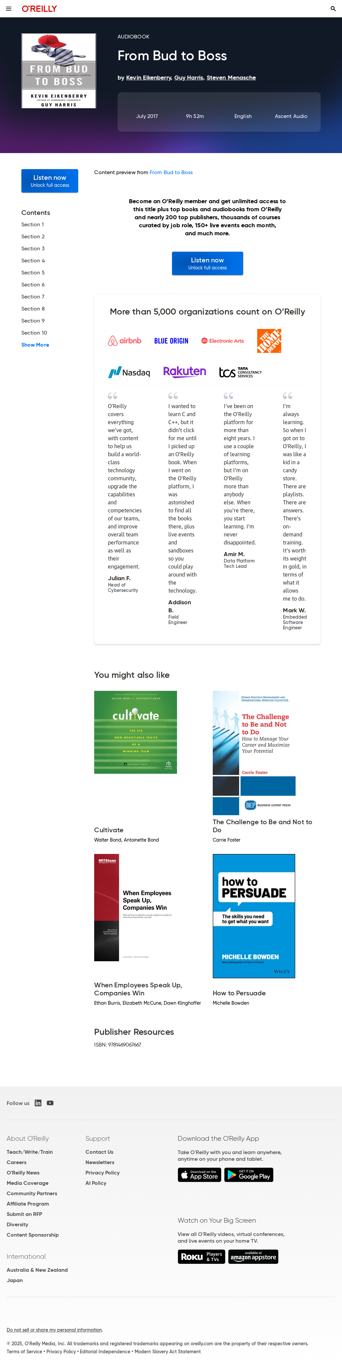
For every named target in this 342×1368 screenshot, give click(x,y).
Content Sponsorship (33, 1234)
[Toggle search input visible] (333, 9)
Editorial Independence (105, 1352)
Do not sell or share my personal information (54, 1330)
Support (98, 1138)
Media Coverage (27, 1183)
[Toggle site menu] (9, 9)
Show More (35, 345)
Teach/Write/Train (30, 1151)
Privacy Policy (103, 1172)
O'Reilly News (23, 1172)
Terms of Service (24, 1352)
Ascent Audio (291, 116)
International (26, 1256)
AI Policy (96, 1183)
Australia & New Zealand (37, 1269)
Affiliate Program (28, 1203)
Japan (15, 1280)
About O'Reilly (28, 1138)
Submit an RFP (24, 1214)
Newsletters (100, 1162)
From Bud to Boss (171, 172)
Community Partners (32, 1193)
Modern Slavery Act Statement (168, 1352)
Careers (16, 1162)
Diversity (17, 1224)
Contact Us (99, 1151)
